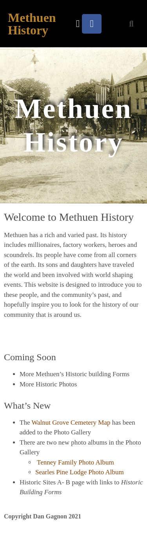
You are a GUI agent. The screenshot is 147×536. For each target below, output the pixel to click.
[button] (78, 23)
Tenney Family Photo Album (75, 462)
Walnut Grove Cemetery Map (70, 422)
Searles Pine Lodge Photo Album (79, 472)
